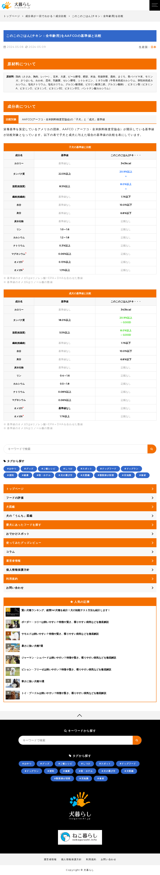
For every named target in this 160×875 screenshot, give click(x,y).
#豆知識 (126, 475)
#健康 (25, 475)
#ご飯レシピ (48, 468)
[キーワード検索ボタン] (151, 449)
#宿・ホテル (44, 475)
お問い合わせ (15, 587)
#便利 (10, 475)
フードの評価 (15, 497)
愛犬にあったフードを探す (23, 524)
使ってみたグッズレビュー (23, 542)
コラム (10, 551)
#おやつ (11, 468)
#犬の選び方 (66, 475)
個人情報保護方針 (18, 569)
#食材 (142, 475)
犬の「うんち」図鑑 (19, 515)
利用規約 (12, 578)
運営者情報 (13, 560)
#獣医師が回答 (106, 475)
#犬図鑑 (85, 475)
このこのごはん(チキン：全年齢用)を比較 (98, 16)
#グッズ (28, 468)
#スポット (86, 468)
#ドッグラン (131, 468)
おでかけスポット (18, 533)
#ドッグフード (108, 468)
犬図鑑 (10, 506)
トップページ (12, 16)
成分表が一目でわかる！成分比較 (46, 16)
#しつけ (67, 468)
